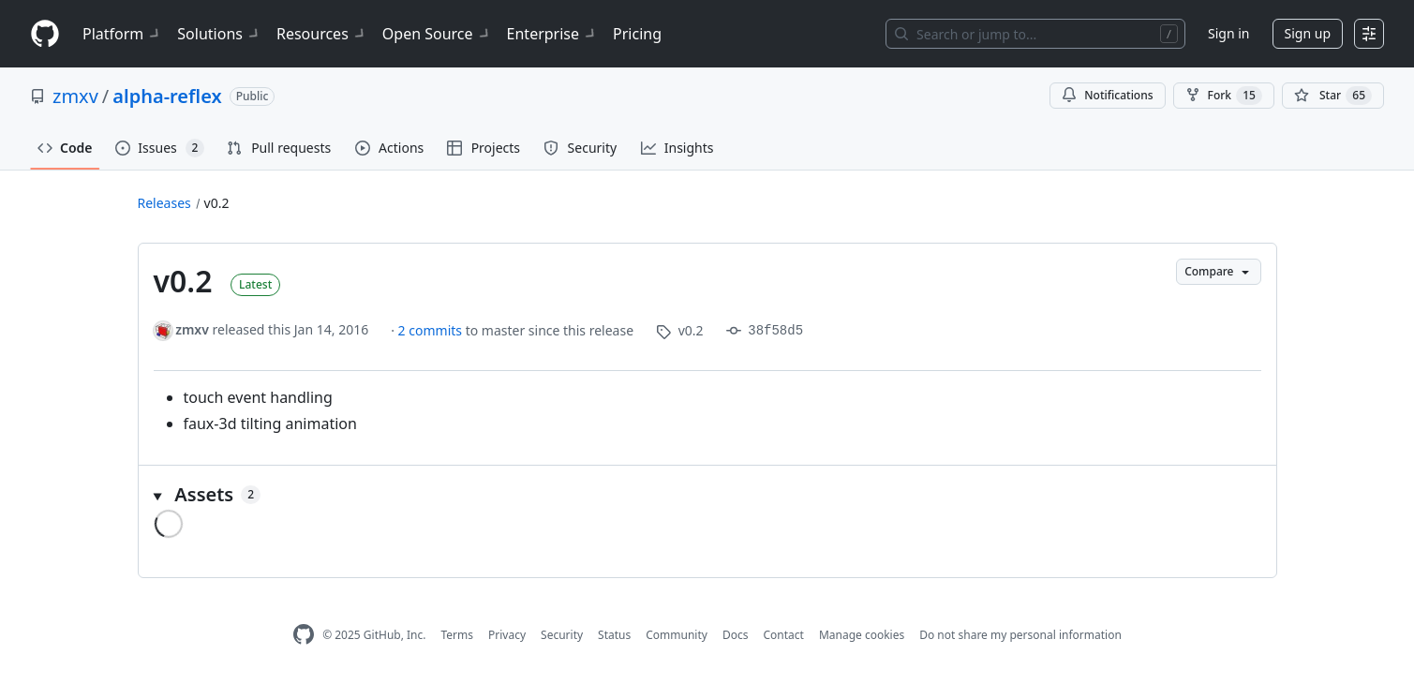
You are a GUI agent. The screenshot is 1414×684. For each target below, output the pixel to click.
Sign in (1228, 33)
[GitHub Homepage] (303, 635)
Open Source (437, 33)
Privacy (507, 635)
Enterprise (552, 33)
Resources (321, 33)
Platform (122, 33)
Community (676, 635)
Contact (783, 635)
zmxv (75, 96)
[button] (707, 495)
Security (562, 635)
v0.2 (217, 203)
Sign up (1308, 33)
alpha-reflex (166, 96)
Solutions (219, 33)
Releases (164, 203)
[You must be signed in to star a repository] (1333, 95)
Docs (735, 635)
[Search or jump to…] (1035, 34)
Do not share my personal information (1020, 635)
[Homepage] (45, 34)
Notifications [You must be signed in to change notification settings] (1107, 95)
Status (614, 635)
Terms (456, 635)
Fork (1223, 95)
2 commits (432, 330)
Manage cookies (861, 635)
